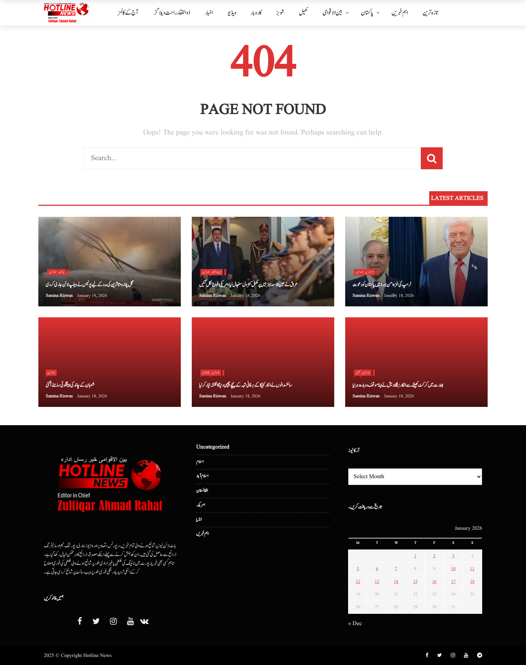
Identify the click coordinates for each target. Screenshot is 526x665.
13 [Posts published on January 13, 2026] (377, 581)
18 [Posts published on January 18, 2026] (472, 581)
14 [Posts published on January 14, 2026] (396, 581)
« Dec (355, 624)
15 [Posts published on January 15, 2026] (415, 581)
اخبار (209, 13)
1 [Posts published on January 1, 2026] (415, 556)
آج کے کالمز (128, 13)
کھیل (303, 13)
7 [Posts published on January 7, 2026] (396, 569)
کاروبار (256, 13)
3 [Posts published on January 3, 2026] (453, 556)
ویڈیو (232, 13)
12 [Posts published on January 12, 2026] (358, 581)
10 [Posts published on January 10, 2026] (453, 569)
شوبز (280, 13)
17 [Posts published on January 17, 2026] (453, 581)
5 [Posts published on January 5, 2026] (358, 569)
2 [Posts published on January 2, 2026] (434, 556)
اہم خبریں (400, 13)
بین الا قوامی (333, 13)
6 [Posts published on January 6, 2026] (377, 569)
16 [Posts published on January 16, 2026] (434, 581)
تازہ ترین (430, 13)
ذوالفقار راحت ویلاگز (172, 13)
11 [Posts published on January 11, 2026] (472, 569)
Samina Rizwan (59, 295)
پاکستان (367, 13)
